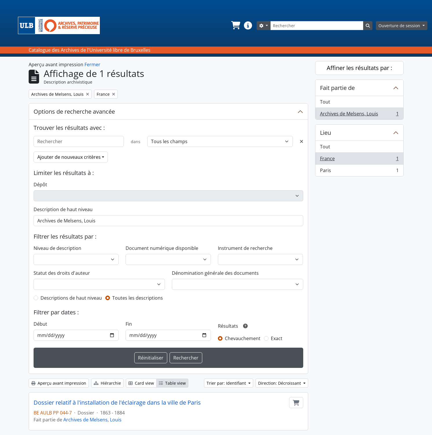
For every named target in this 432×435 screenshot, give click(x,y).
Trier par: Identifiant (227, 383)
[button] (235, 25)
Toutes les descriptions (137, 298)
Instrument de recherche (245, 248)
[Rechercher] (316, 25)
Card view (141, 383)
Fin (129, 324)
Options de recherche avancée (74, 111)
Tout (325, 102)
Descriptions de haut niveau (71, 298)
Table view (172, 383)
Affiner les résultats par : (359, 68)
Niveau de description (57, 248)
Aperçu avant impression (58, 383)
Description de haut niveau (63, 209)
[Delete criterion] (301, 141)
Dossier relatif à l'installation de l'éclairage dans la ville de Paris (117, 402)
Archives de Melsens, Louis (92, 419)
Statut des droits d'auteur (62, 273)
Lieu (325, 133)
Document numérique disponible (162, 248)
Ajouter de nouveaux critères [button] (69, 157)
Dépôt (40, 184)
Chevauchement (242, 338)
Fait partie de (337, 88)
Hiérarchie (107, 383)
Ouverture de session (399, 25)
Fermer (92, 64)
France (359, 160)
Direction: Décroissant (280, 383)
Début (40, 324)
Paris (359, 171)
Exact (276, 338)
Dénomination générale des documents (215, 273)
